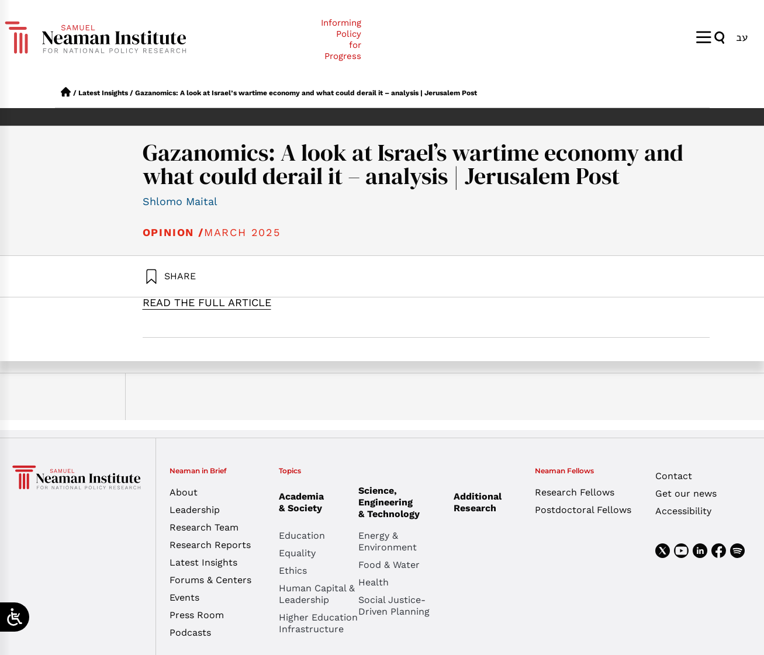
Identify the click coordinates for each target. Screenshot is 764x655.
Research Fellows (574, 492)
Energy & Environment (387, 541)
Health (373, 582)
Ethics (293, 570)
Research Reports (210, 544)
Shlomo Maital (180, 201)
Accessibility (683, 511)
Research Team (204, 527)
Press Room (197, 615)
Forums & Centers (210, 579)
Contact (673, 475)
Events (184, 597)
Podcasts (190, 632)
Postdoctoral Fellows (583, 509)
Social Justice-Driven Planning (394, 605)
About (184, 492)
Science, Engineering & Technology (398, 502)
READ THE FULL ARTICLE (207, 302)
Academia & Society (304, 502)
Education (302, 535)
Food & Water (389, 564)
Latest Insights (103, 93)
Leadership (195, 509)
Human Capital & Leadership (317, 594)
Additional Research (478, 502)
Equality (297, 553)
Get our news (686, 493)
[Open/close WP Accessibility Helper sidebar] (14, 617)
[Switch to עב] (741, 37)
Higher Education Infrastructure (318, 623)
